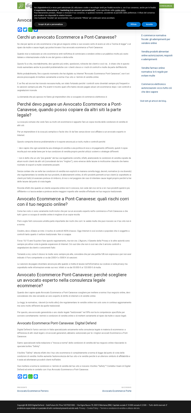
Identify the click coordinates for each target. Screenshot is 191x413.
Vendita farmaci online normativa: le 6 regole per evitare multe (154, 72)
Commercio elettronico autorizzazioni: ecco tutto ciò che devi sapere (156, 88)
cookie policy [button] (120, 10)
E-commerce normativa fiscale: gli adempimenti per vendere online (155, 39)
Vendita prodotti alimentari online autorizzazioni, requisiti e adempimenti (156, 55)
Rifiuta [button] (133, 24)
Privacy (82, 408)
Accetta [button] (149, 24)
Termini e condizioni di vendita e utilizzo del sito (120, 408)
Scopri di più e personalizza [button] (50, 24)
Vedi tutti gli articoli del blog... (153, 101)
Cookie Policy (92, 408)
